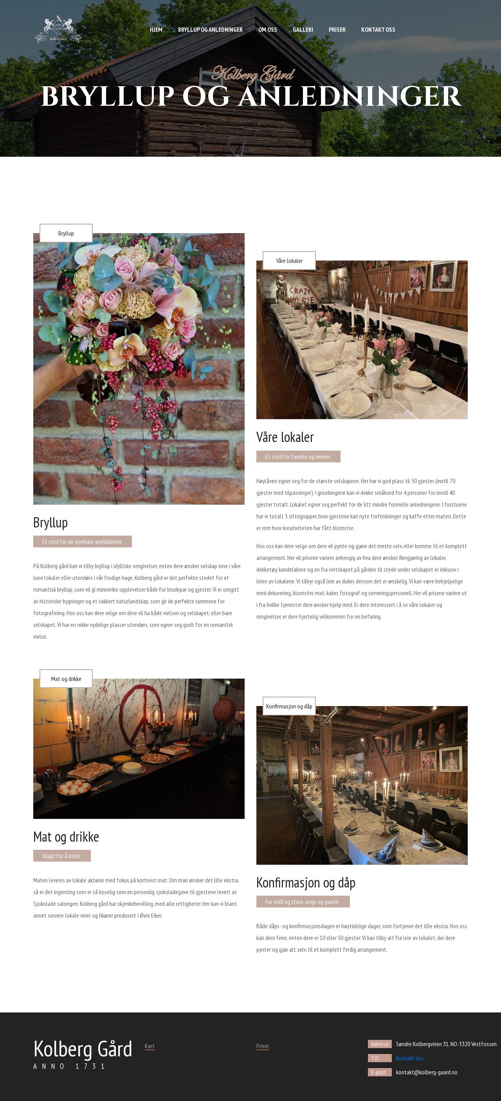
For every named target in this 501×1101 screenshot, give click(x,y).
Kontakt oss (378, 29)
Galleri (303, 29)
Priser (337, 29)
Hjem (156, 29)
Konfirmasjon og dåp (289, 706)
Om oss (267, 29)
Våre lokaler (289, 260)
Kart (150, 1046)
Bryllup (66, 233)
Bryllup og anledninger (210, 29)
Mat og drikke (66, 679)
